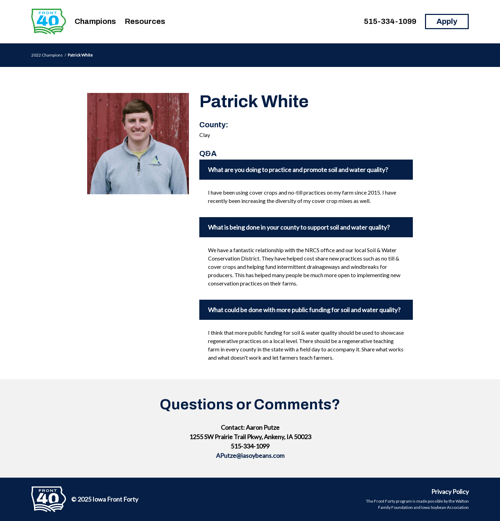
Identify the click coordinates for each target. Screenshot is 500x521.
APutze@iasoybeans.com (250, 455)
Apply (446, 21)
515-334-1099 (390, 21)
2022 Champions (47, 55)
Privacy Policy (450, 491)
